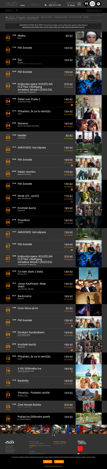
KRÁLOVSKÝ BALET (46, 17)
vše (6, 17)
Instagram (63, 441)
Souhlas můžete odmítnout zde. (53, 466)
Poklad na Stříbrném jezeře (34, 416)
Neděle (22, 135)
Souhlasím (59, 461)
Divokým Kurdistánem (31, 332)
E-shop (71, 5)
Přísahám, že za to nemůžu (34, 111)
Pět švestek (25, 47)
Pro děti (12, 17)
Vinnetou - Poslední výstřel (34, 392)
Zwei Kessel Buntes (29, 404)
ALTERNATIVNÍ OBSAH (60, 17)
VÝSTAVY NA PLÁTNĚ (75, 17)
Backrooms (25, 296)
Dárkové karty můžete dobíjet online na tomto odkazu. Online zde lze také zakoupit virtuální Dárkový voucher (53, 27)
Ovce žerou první (28, 308)
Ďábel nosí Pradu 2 (29, 99)
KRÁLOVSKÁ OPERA (33, 17)
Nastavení (47, 461)
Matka (22, 35)
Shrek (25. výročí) (28, 196)
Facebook (56, 441)
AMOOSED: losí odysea (32, 147)
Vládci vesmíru (26, 171)
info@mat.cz (33, 445)
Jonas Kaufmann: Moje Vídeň (32, 285)
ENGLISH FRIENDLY (32, 19)
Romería (23, 123)
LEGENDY (86, 17)
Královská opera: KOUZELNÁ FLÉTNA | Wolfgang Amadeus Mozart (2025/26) (35, 87)
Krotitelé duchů (27, 208)
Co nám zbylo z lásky (30, 271)
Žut (20, 60)
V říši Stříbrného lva (29, 368)
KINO (22, 5)
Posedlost (24, 220)
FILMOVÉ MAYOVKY (11, 19)
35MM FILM (22, 19)
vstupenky (68, 75)
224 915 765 (55, 5)
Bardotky (23, 380)
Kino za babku (21, 17)
